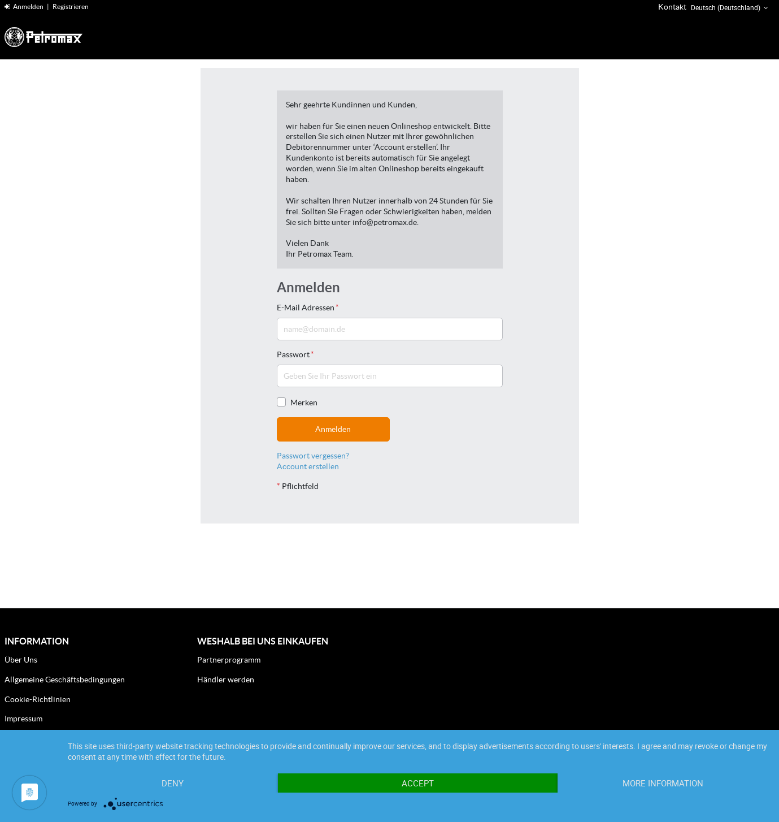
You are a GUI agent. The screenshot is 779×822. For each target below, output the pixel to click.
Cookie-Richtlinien (38, 699)
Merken (297, 402)
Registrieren (71, 6)
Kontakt (672, 6)
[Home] (58, 37)
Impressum (23, 718)
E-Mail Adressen (308, 307)
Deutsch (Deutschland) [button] (730, 8)
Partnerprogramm (228, 659)
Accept (418, 783)
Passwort (295, 354)
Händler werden (225, 679)
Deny (173, 783)
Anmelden (24, 6)
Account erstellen (308, 466)
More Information (663, 783)
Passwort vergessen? (313, 455)
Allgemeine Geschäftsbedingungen (65, 679)
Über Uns (21, 659)
